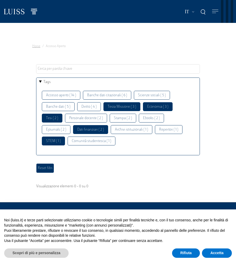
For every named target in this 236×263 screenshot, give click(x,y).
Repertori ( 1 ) (168, 130)
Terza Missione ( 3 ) (122, 107)
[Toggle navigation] (215, 12)
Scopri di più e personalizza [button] (36, 253)
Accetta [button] (217, 253)
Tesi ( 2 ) (52, 118)
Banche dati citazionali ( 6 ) (107, 95)
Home (36, 46)
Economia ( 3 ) (157, 107)
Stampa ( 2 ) (123, 118)
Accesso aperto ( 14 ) (61, 95)
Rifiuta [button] (186, 253)
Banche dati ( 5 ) (58, 107)
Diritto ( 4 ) (89, 107)
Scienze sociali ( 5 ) (152, 95)
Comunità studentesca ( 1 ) (91, 141)
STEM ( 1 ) (53, 141)
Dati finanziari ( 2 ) (90, 130)
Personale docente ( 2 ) (86, 118)
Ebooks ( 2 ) (151, 118)
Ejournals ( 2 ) (56, 130)
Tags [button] (47, 82)
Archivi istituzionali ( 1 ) (131, 130)
